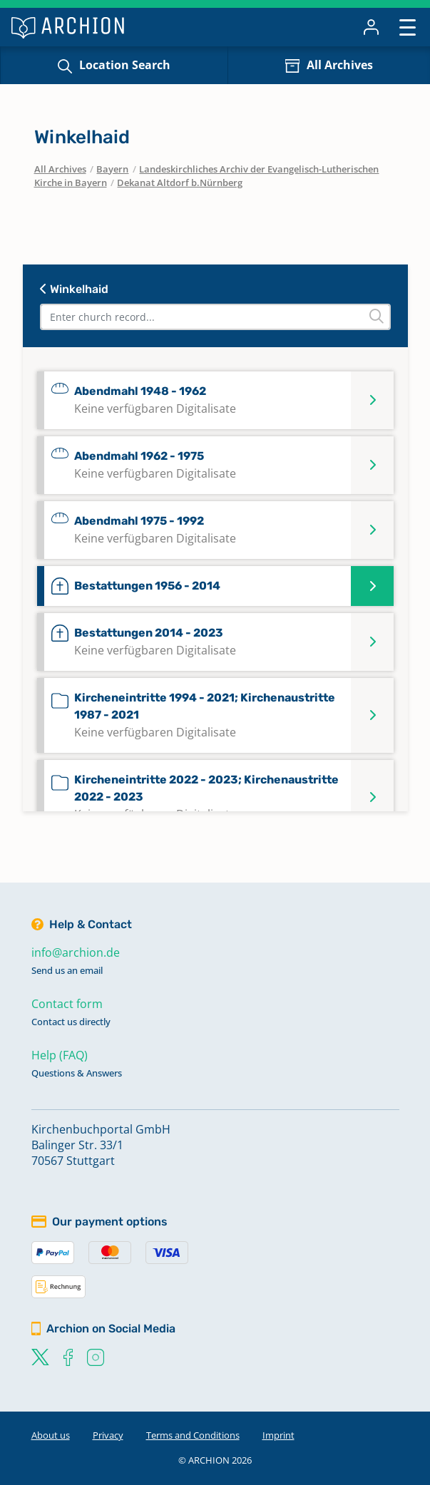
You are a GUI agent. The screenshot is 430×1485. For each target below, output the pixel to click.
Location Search (124, 65)
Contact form (67, 1004)
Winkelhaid (74, 289)
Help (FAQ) (59, 1055)
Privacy (108, 1435)
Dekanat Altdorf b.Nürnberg (179, 182)
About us (50, 1435)
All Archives (340, 65)
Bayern (112, 169)
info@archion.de (75, 952)
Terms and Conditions (193, 1435)
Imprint (278, 1435)
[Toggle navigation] (407, 27)
